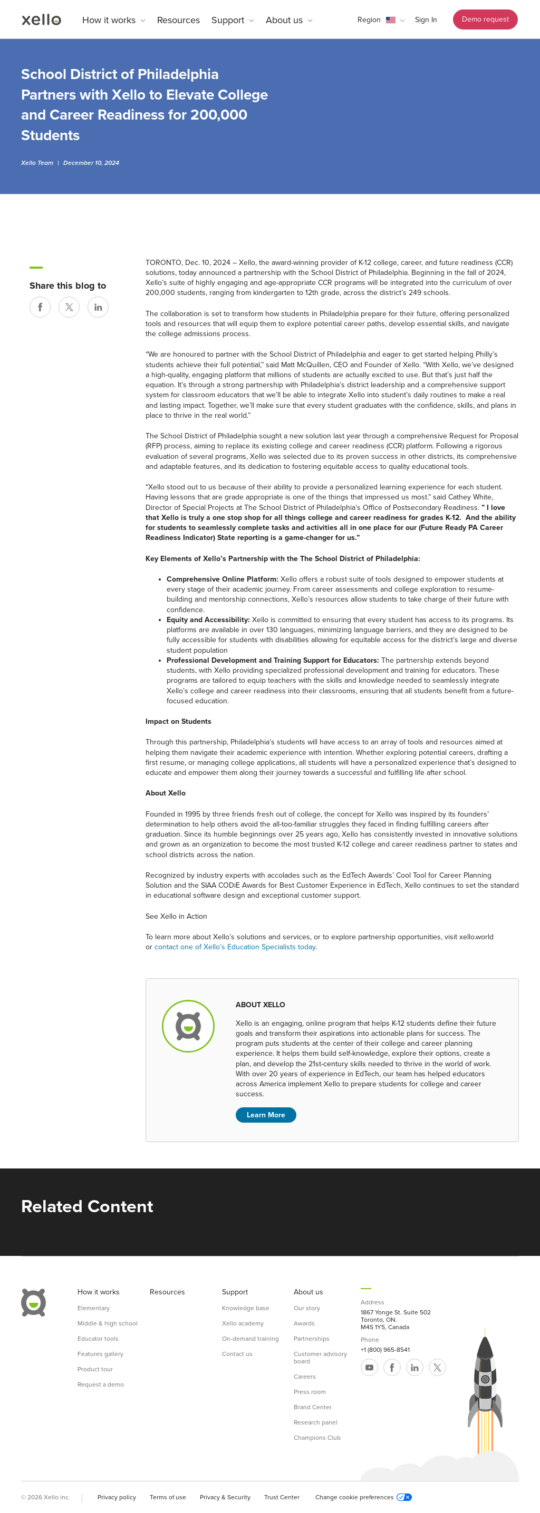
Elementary (94, 1308)
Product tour (95, 1369)
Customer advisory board (320, 1357)
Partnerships (312, 1338)
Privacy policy (117, 1497)
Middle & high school (108, 1323)
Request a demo (101, 1384)
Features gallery (100, 1354)
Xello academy (243, 1323)
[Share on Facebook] (40, 307)
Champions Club (317, 1437)
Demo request (485, 19)
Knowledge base (245, 1308)
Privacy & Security (225, 1497)
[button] (381, 20)
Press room (310, 1392)
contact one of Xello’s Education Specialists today (235, 946)
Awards (304, 1323)
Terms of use (168, 1497)
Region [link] (369, 19)
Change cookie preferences (363, 1497)
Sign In (426, 19)
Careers (305, 1376)
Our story (307, 1308)
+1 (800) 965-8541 (385, 1349)
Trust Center (282, 1497)
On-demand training (250, 1338)
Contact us (237, 1354)
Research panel (316, 1422)
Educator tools (98, 1338)
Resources (178, 20)
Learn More (266, 1115)
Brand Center (313, 1407)
